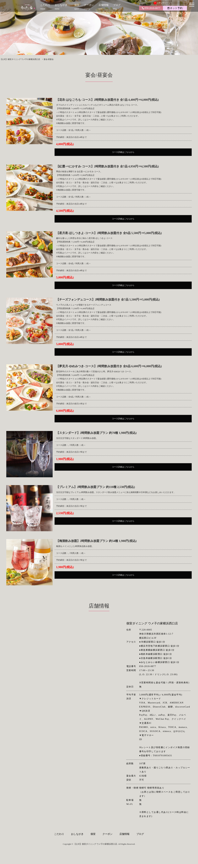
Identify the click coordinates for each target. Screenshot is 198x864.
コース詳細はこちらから (123, 163)
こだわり (59, 830)
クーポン (107, 830)
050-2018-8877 (151, 8)
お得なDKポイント (163, 3)
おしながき (77, 830)
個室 (93, 830)
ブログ (140, 830)
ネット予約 (175, 8)
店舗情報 (124, 830)
